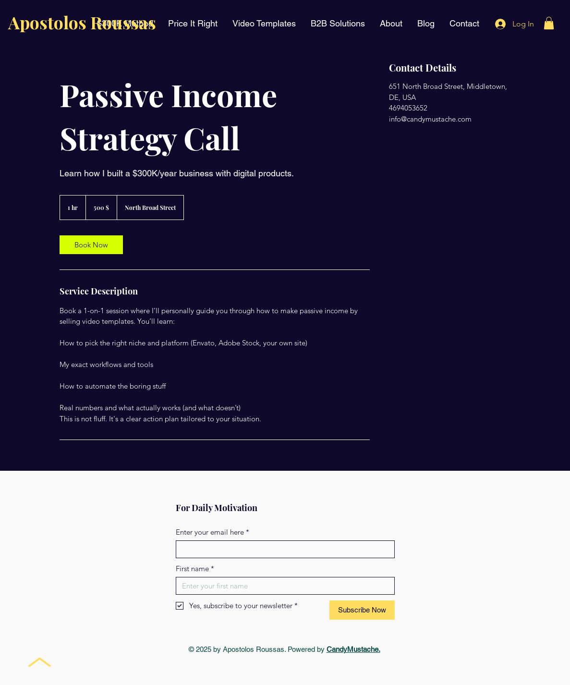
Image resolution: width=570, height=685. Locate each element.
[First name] (282, 585)
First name (195, 568)
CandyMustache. (353, 649)
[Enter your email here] (282, 549)
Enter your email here (212, 532)
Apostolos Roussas (82, 22)
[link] (91, 244)
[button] (549, 23)
